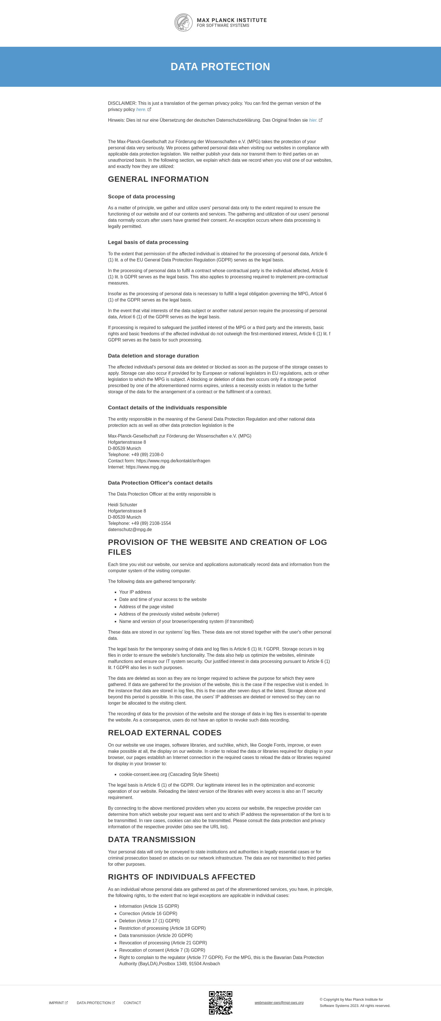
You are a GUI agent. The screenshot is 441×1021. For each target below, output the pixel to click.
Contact (132, 1003)
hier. (313, 120)
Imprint (56, 1003)
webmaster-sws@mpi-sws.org (279, 1002)
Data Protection (94, 1003)
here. (141, 109)
